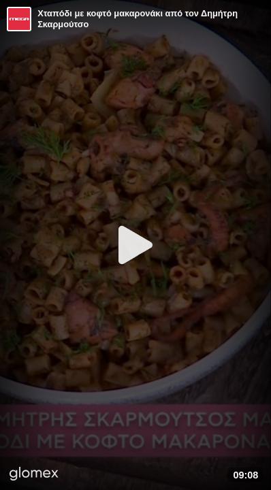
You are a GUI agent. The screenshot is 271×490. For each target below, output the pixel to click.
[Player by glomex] (34, 475)
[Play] (135, 245)
